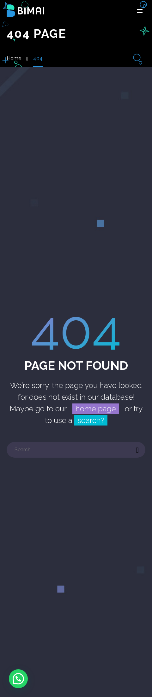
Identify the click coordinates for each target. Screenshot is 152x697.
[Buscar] (76, 450)
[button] (18, 678)
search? (90, 420)
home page (96, 408)
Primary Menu (140, 11)
